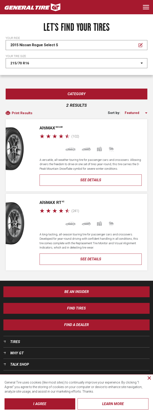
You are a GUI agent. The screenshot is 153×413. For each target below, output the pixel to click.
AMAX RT (52, 202)
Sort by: (114, 113)
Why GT (17, 353)
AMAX (51, 127)
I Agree (39, 404)
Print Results (19, 113)
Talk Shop (19, 364)
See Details (90, 180)
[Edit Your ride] (76, 45)
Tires (15, 342)
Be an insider (76, 292)
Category (77, 94)
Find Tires (76, 308)
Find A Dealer (76, 325)
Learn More (113, 404)
